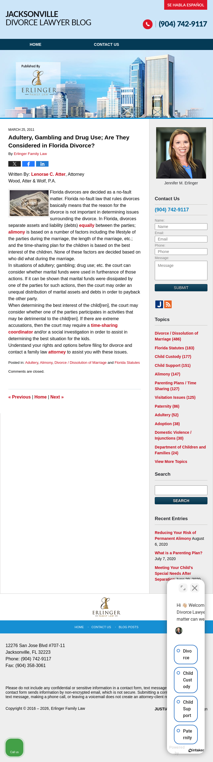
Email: (159, 233)
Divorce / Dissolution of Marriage (81, 362)
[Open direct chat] (183, 584)
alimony (17, 232)
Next (57, 397)
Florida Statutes (127, 362)
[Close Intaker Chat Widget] (194, 584)
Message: (162, 258)
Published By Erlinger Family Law (175, 14)
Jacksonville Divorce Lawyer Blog (48, 18)
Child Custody (173, 356)
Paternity (167, 406)
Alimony (46, 362)
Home (35, 44)
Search (181, 500)
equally (86, 225)
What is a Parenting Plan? (178, 553)
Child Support (173, 365)
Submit (181, 287)
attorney (57, 352)
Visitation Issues (175, 397)
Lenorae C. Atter (48, 174)
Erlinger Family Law (68, 708)
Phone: (160, 245)
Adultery (31, 362)
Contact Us (106, 44)
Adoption (167, 424)
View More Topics (171, 461)
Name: (159, 220)
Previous (19, 397)
